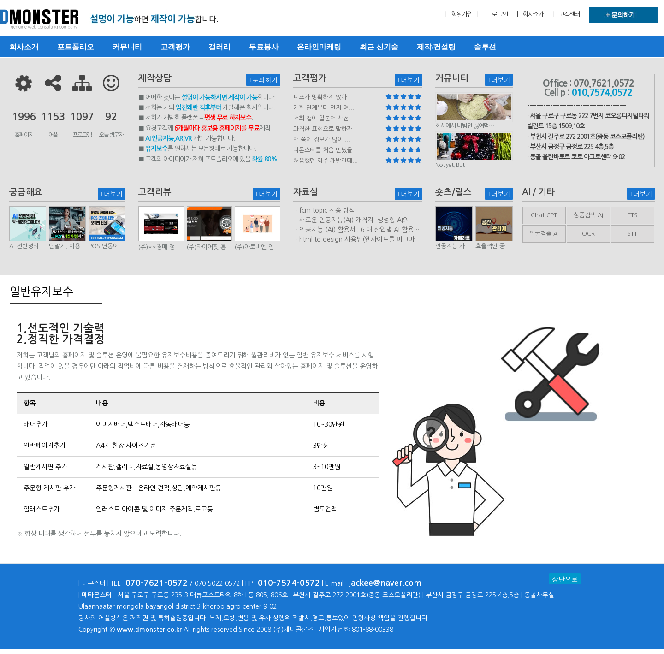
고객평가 (175, 47)
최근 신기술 (379, 47)
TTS (632, 215)
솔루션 (485, 47)
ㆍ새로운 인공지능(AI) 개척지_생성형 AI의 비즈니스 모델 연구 (355, 220)
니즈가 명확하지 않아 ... (323, 97)
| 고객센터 (566, 14)
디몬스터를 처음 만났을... (325, 150)
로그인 (500, 14)
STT (632, 234)
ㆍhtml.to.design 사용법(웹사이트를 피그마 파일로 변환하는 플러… (357, 240)
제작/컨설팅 (436, 47)
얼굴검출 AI (544, 234)
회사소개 (24, 47)
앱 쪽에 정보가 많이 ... (321, 140)
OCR (588, 234)
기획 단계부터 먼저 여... (323, 108)
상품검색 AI (588, 215)
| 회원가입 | (461, 14)
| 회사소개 (530, 14)
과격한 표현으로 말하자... (325, 129)
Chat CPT (544, 215)
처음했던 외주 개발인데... (325, 161)
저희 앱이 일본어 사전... (323, 118)
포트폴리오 (75, 47)
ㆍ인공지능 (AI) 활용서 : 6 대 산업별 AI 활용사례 (356, 230)
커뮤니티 (127, 47)
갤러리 (219, 47)
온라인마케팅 (319, 47)
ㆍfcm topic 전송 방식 (324, 210)
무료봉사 (264, 47)
